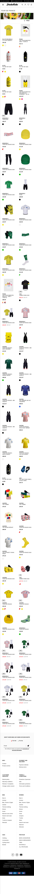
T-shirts (21, 818)
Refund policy (5, 779)
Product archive (6, 765)
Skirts (20, 820)
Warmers (21, 824)
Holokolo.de (20, 866)
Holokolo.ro (27, 865)
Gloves (4, 809)
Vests (3, 818)
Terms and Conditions (24, 786)
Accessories (5, 840)
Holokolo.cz (6, 865)
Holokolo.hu (20, 865)
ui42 (21, 863)
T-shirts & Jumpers (7, 820)
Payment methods (23, 764)
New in (4, 798)
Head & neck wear (7, 815)
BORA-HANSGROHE (24, 838)
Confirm (28, 746)
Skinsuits (4, 822)
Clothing (4, 838)
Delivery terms (22, 767)
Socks (3, 811)
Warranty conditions (7, 781)
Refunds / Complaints (7, 783)
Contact (4, 763)
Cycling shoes (6, 842)
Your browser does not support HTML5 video (17, 16)
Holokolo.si (6, 866)
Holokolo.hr (27, 866)
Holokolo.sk (26, 863)
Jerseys (4, 800)
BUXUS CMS (14, 863)
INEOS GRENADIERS (25, 840)
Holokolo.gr (17, 868)
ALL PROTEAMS (23, 847)
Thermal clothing (6, 807)
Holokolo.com (13, 866)
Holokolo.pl (13, 865)
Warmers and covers (7, 813)
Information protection (24, 783)
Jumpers (21, 815)
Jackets (4, 804)
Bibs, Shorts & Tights (7, 802)
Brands (4, 844)
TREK (20, 842)
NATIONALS (22, 844)
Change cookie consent (8, 786)
